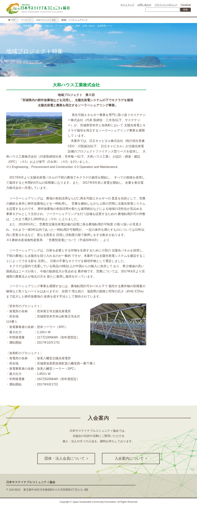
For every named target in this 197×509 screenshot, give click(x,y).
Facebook (186, 4)
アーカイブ (26, 20)
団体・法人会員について (66, 458)
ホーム (14, 27)
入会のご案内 (117, 27)
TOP (11, 20)
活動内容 (52, 27)
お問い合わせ (144, 4)
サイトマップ (127, 4)
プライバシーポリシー (166, 4)
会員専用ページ (172, 27)
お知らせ (71, 27)
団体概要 (32, 27)
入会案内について (130, 458)
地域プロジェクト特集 (46, 20)
